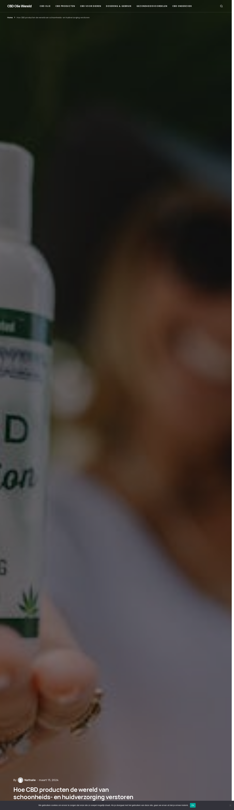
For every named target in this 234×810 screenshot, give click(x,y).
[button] (221, 6)
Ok (192, 805)
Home (10, 17)
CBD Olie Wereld (19, 6)
